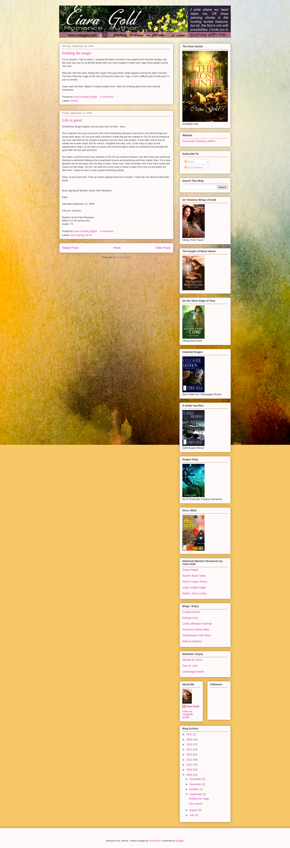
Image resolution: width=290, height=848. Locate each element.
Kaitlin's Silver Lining (194, 593)
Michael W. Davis (192, 659)
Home (117, 247)
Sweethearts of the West (196, 635)
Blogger (180, 840)
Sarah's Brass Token (194, 575)
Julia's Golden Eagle (194, 587)
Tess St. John (190, 665)
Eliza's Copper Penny (194, 581)
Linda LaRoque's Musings (197, 623)
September (196, 794)
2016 (189, 739)
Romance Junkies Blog (195, 629)
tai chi (88, 235)
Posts (189, 161)
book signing (77, 235)
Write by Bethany (192, 641)
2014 (189, 749)
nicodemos (155, 840)
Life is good (72, 120)
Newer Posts (70, 247)
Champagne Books (193, 671)
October (194, 789)
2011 (189, 764)
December (195, 779)
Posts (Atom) (124, 257)
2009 (189, 774)
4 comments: (107, 231)
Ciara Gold (192, 706)
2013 (189, 754)
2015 (189, 744)
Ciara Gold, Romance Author (198, 141)
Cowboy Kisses (191, 611)
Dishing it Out (190, 617)
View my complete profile (187, 714)
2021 (189, 734)
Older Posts (163, 247)
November (195, 784)
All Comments (194, 167)
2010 (189, 769)
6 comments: (107, 96)
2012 (189, 759)
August (193, 810)
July (192, 815)
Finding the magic (77, 53)
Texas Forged (190, 569)
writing (74, 100)
